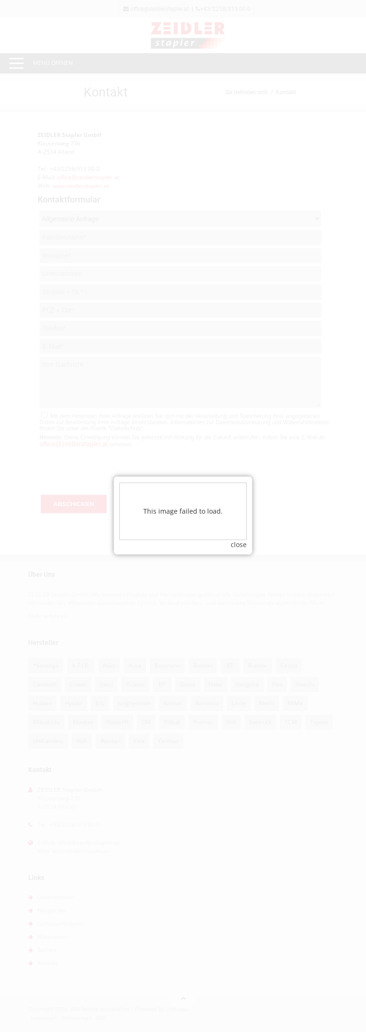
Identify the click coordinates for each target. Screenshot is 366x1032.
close (239, 525)
